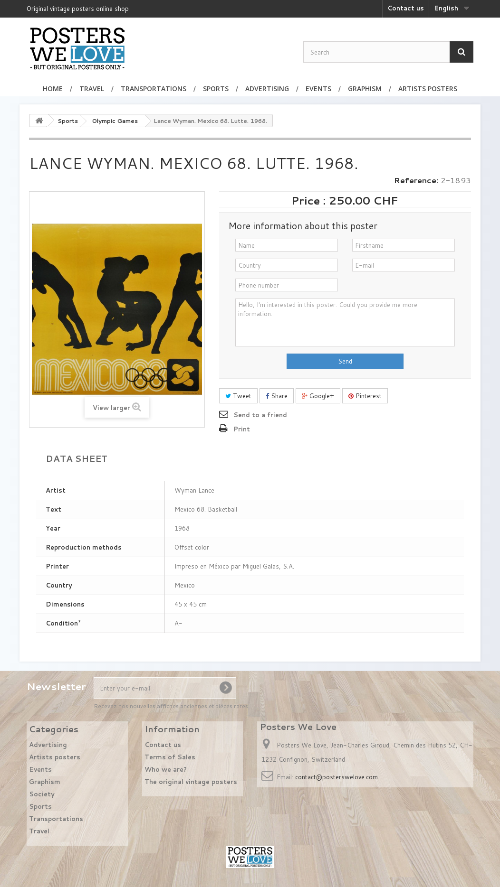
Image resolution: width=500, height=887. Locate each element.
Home (53, 88)
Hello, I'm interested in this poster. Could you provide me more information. (345, 322)
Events (318, 88)
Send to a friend (260, 415)
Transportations (153, 88)
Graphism (365, 88)
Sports (216, 88)
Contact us (405, 8)
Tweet (238, 396)
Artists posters (427, 88)
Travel (91, 88)
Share (277, 396)
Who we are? (165, 769)
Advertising (267, 88)
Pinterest (365, 396)
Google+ (318, 396)
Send (345, 361)
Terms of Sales (169, 757)
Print (241, 429)
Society (42, 794)
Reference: (416, 180)
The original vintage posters (190, 781)
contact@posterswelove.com (336, 777)
